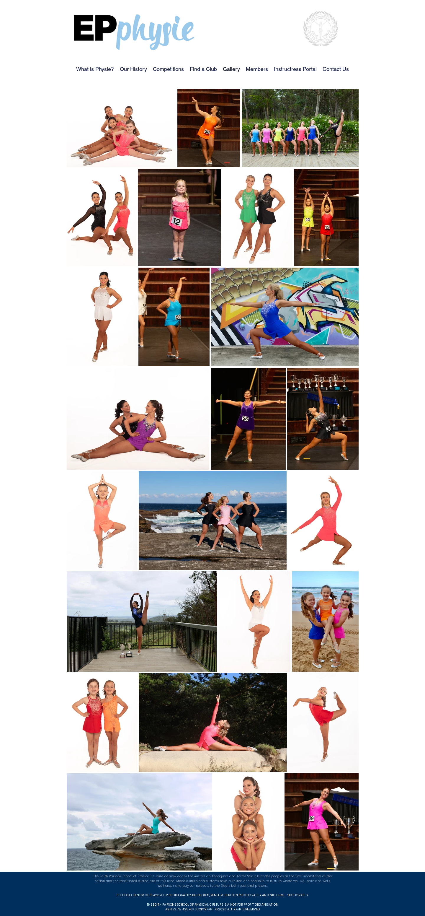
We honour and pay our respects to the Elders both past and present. (213, 886)
